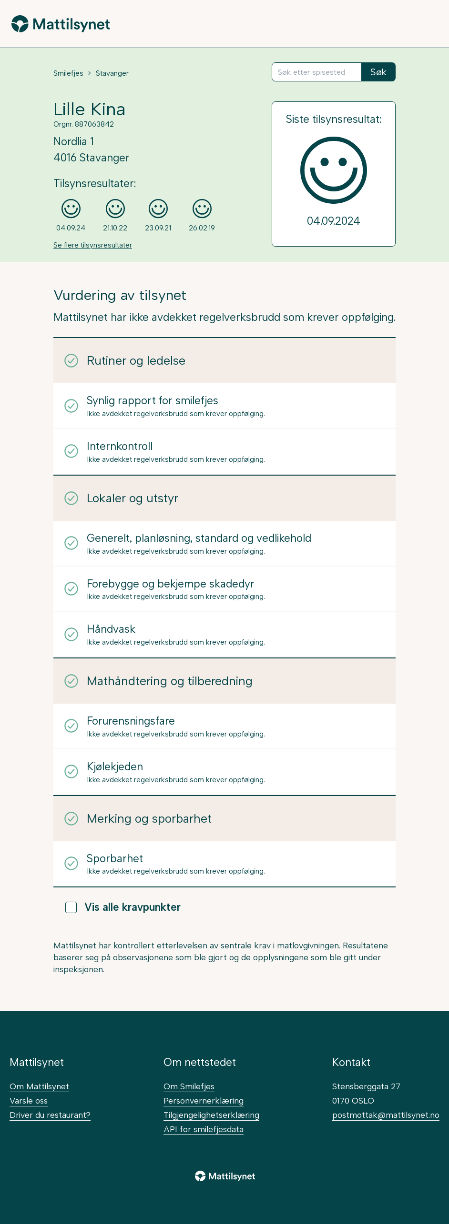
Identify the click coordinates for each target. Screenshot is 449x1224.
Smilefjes (68, 73)
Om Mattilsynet (39, 1086)
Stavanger (112, 73)
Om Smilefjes (188, 1086)
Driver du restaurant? (50, 1115)
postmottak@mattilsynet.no (385, 1115)
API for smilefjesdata (203, 1129)
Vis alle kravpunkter (123, 907)
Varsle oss (29, 1100)
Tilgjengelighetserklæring (211, 1115)
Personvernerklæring (203, 1100)
